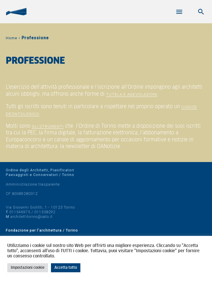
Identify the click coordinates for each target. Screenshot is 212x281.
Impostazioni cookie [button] (28, 268)
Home (11, 38)
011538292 (44, 212)
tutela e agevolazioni (131, 94)
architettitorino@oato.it (31, 216)
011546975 (19, 212)
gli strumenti (48, 126)
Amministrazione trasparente (33, 184)
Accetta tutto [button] (65, 268)
